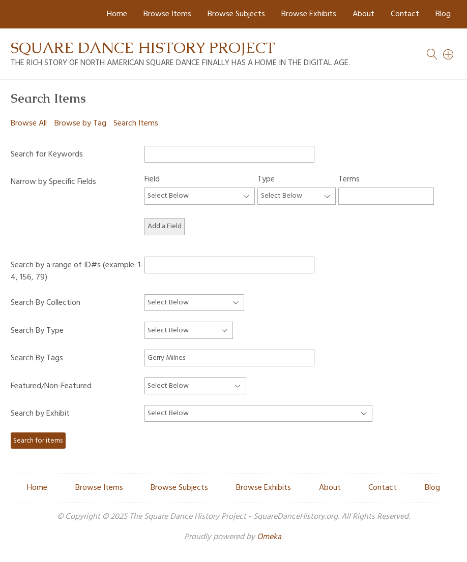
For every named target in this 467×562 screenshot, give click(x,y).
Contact (405, 14)
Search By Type (37, 330)
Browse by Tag (80, 123)
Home (117, 14)
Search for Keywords (47, 154)
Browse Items (167, 14)
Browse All (29, 123)
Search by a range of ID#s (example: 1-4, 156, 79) (77, 271)
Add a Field (165, 226)
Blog (443, 14)
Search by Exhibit (40, 413)
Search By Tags (37, 358)
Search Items (135, 123)
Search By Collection (45, 302)
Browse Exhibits (308, 14)
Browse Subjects (236, 14)
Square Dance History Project (143, 47)
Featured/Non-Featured (51, 386)
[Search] (449, 54)
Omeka (269, 537)
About (363, 14)
